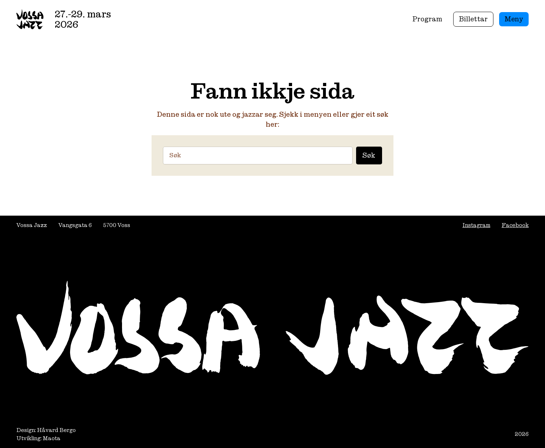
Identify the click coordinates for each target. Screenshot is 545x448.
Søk (369, 155)
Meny (513, 19)
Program (427, 19)
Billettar (473, 19)
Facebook (515, 225)
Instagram (476, 225)
